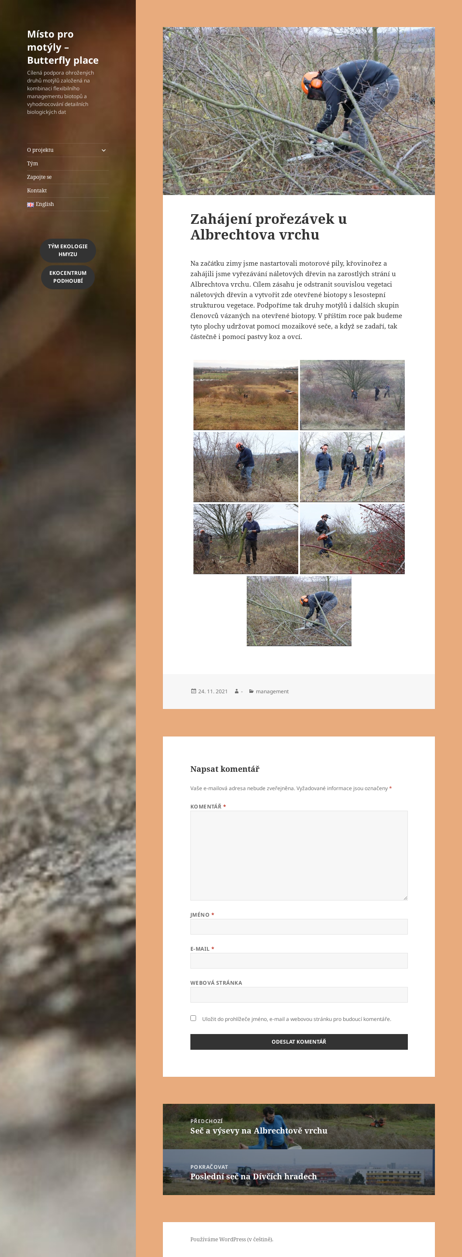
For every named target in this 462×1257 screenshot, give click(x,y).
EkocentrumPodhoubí (67, 276)
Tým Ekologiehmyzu (68, 250)
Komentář (208, 806)
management (272, 691)
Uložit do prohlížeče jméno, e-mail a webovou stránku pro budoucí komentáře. (296, 1019)
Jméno (202, 914)
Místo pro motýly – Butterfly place (63, 46)
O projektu (40, 150)
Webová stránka (216, 982)
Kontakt (37, 190)
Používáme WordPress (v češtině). (231, 1239)
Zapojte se (39, 177)
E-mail (202, 948)
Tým (32, 163)
